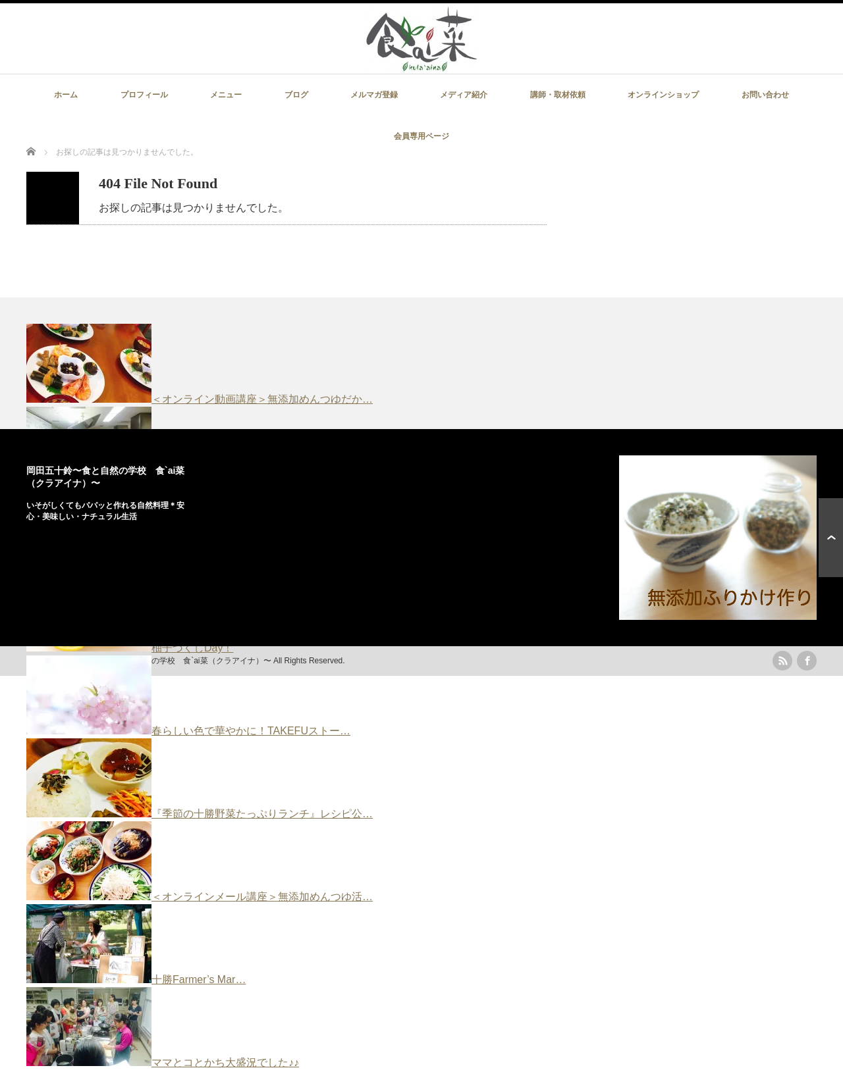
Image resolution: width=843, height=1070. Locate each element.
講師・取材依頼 (557, 94)
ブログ (296, 94)
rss (782, 661)
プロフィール (144, 94)
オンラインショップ (663, 94)
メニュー (226, 94)
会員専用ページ (421, 136)
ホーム (66, 94)
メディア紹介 (463, 94)
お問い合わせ (765, 94)
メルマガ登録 (374, 94)
